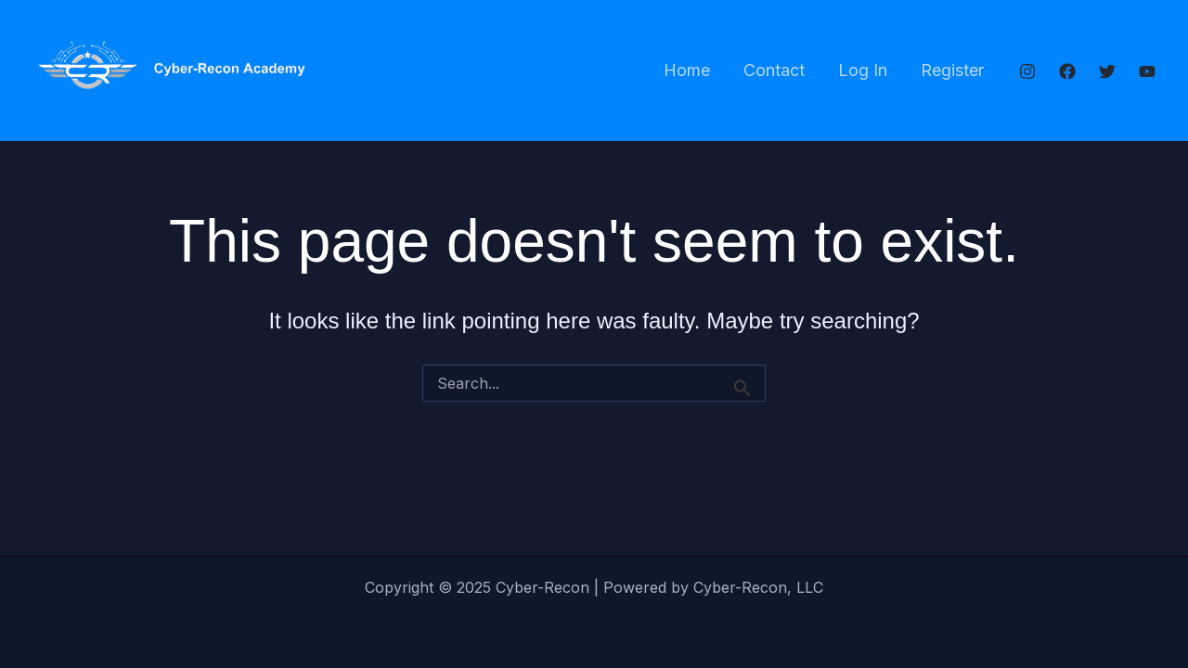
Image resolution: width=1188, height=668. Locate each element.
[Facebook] (1067, 71)
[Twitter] (1107, 71)
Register (952, 70)
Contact (774, 70)
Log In (862, 70)
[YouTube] (1147, 71)
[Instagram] (1027, 71)
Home (687, 70)
